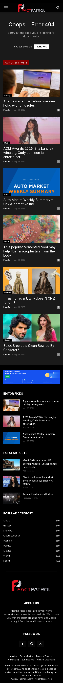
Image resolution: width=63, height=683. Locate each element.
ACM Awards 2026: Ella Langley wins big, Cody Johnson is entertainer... (28, 153)
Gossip (7, 95)
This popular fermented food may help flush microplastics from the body (29, 251)
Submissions (28, 659)
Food (6, 241)
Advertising (13, 659)
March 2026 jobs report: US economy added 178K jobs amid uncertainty (40, 463)
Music (6, 143)
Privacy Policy (26, 656)
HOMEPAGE (41, 47)
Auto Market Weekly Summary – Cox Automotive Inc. (28, 202)
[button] (5, 7)
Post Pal (7, 110)
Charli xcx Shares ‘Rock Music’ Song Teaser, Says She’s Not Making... (38, 480)
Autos (7, 194)
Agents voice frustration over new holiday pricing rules (29, 103)
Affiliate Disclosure (46, 659)
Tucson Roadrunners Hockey (38, 494)
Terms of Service (44, 656)
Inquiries (13, 656)
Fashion (7, 293)
